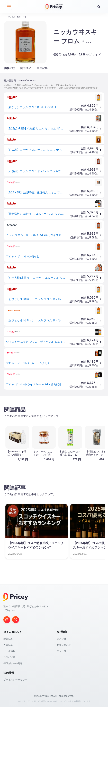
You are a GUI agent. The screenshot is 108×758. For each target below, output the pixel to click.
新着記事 (8, 689)
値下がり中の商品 (12, 714)
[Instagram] (6, 670)
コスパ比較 (9, 708)
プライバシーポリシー (15, 730)
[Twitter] (15, 670)
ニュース (61, 702)
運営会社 (61, 689)
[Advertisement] (54, 423)
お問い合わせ (64, 696)
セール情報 (9, 702)
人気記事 (8, 696)
